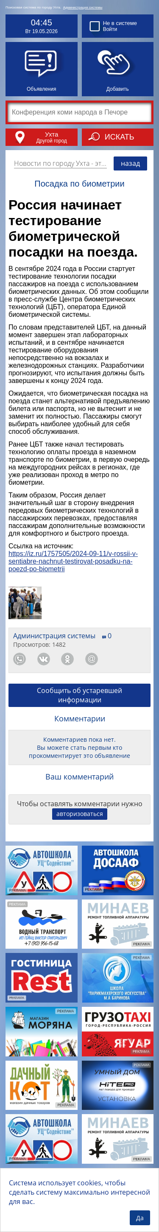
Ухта (51, 134)
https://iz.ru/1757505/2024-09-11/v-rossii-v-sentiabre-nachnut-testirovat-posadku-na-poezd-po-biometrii (73, 561)
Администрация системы (83, 7)
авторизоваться (79, 814)
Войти (110, 29)
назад (130, 163)
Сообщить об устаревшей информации (79, 695)
